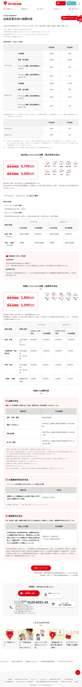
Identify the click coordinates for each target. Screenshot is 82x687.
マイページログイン (70, 3)
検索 (79, 4)
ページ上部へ (77, 671)
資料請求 (57, 3)
